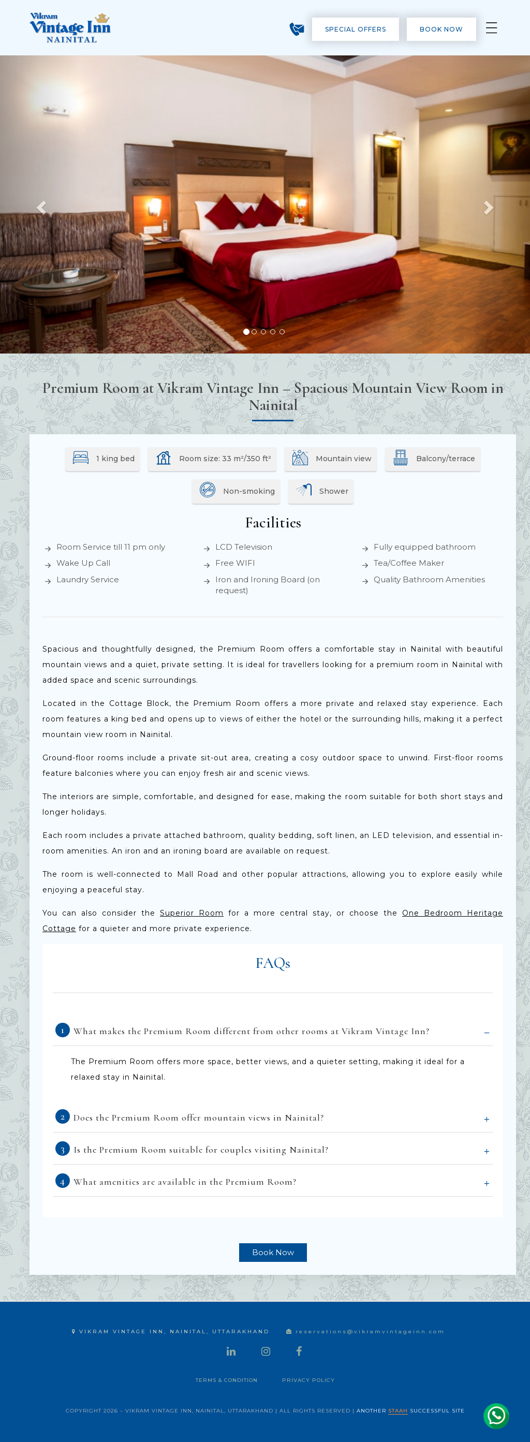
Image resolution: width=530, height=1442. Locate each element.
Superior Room (192, 913)
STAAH (398, 1410)
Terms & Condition (227, 1380)
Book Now (441, 29)
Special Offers (355, 29)
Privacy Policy (308, 1380)
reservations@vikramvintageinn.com (365, 1331)
